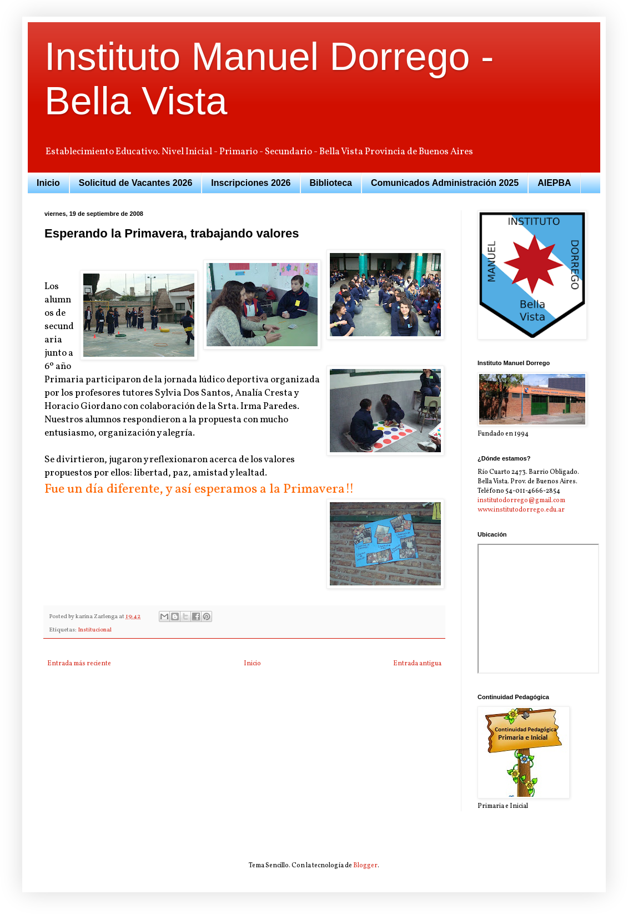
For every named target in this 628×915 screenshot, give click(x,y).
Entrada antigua (417, 663)
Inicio (48, 183)
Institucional (95, 630)
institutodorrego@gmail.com (521, 500)
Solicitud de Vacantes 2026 (136, 183)
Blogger (365, 865)
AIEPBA (554, 183)
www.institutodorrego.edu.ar (521, 509)
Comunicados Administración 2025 (445, 183)
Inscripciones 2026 (250, 183)
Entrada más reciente (79, 663)
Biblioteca (331, 183)
